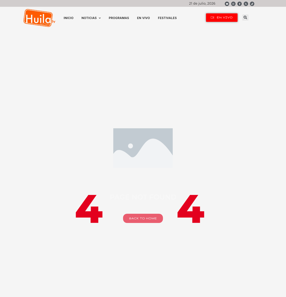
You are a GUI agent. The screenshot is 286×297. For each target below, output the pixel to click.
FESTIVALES (167, 18)
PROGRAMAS (119, 18)
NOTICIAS (91, 18)
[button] (245, 17)
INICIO (68, 18)
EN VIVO (143, 18)
